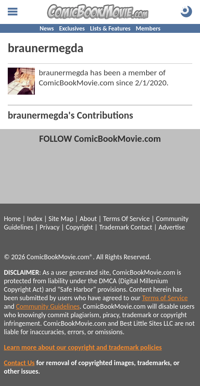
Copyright (79, 227)
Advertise (172, 227)
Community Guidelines (47, 306)
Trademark (114, 227)
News (47, 28)
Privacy (49, 227)
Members (148, 28)
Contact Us (19, 363)
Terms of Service (165, 298)
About (88, 218)
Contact (141, 227)
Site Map (60, 218)
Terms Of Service (126, 218)
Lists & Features (110, 28)
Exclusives (72, 28)
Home (12, 218)
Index (34, 218)
